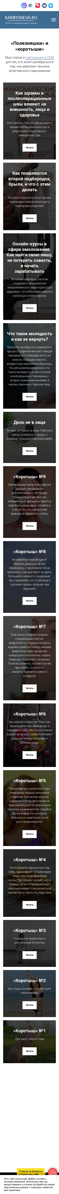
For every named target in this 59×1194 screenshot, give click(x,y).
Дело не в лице (29, 422)
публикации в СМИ (40, 57)
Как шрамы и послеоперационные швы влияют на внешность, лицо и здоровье (29, 104)
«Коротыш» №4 (29, 859)
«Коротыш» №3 (29, 930)
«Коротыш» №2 (29, 980)
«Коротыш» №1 (29, 1030)
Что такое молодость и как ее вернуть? (29, 336)
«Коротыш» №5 (29, 780)
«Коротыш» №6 (29, 714)
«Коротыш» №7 (29, 626)
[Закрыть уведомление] (56, 1177)
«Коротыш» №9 (29, 476)
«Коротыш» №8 (29, 551)
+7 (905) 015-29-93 (18, 5)
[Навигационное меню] (53, 19)
